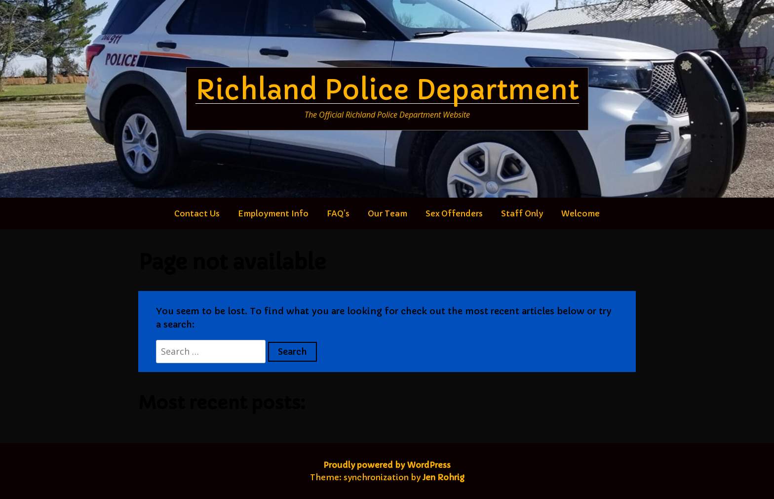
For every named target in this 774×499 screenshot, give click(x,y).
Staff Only (522, 213)
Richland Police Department (387, 90)
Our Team (387, 213)
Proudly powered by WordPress (387, 465)
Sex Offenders (454, 213)
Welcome (580, 213)
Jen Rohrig (443, 477)
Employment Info (273, 213)
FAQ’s (338, 213)
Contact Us (197, 213)
